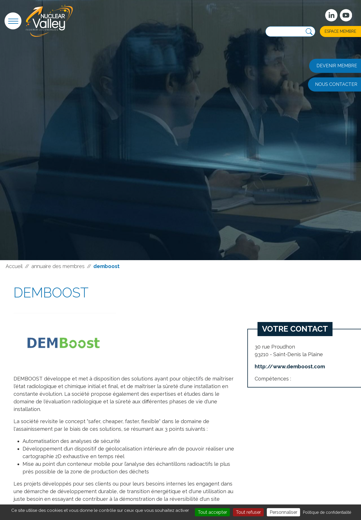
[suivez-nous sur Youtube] (346, 15)
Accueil (14, 266)
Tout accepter (212, 512)
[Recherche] (309, 32)
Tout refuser (248, 512)
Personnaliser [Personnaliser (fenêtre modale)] (283, 512)
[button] (13, 20)
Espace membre (340, 31)
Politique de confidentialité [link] (327, 512)
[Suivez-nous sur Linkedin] (331, 15)
